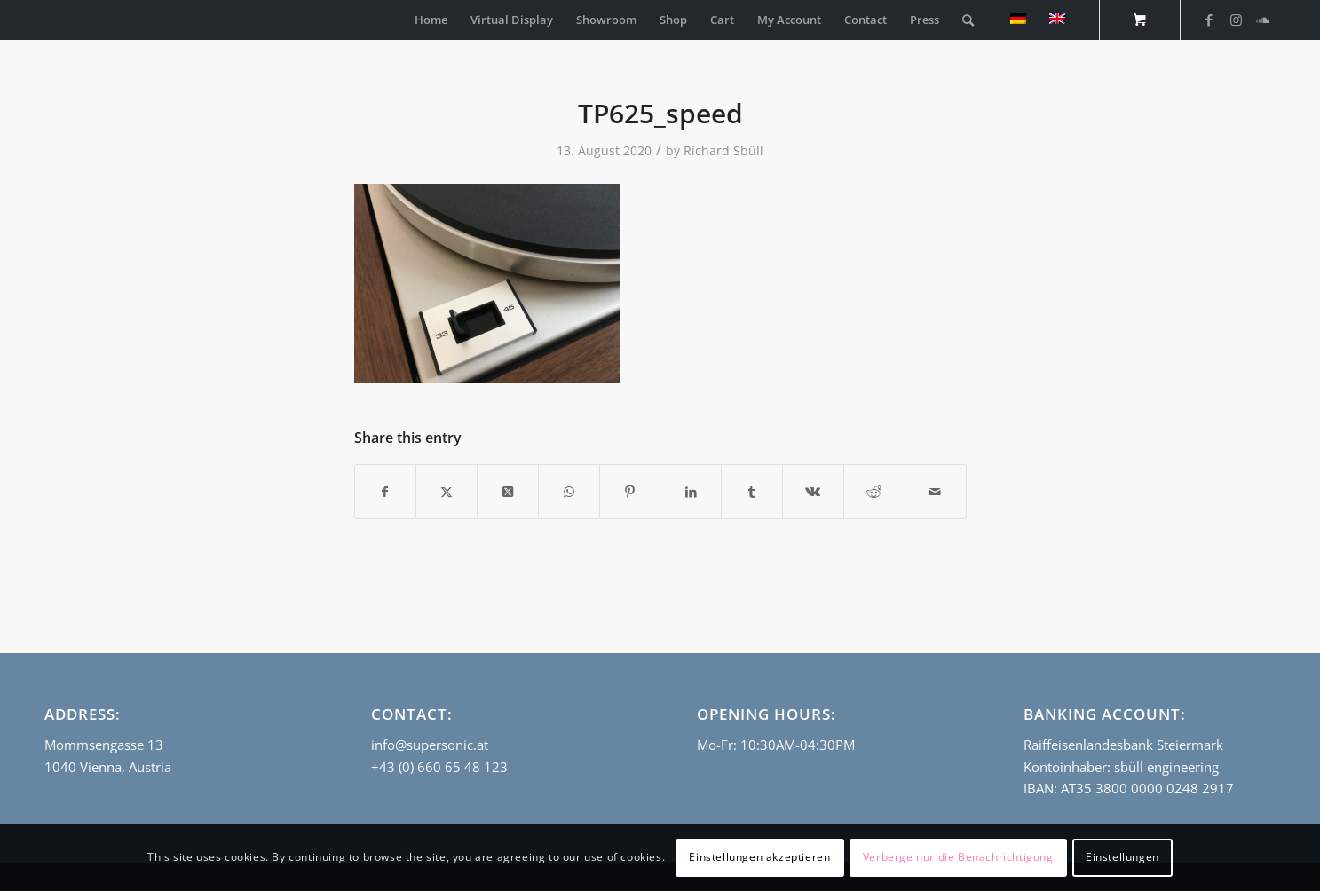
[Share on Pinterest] (630, 491)
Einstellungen (1122, 856)
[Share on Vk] (813, 491)
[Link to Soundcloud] (1262, 19)
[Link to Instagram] (1235, 19)
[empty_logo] (48, 20)
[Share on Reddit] (874, 491)
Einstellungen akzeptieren (759, 856)
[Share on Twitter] (446, 491)
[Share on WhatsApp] (569, 491)
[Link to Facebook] (1209, 19)
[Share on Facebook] (385, 491)
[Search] (968, 20)
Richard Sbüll (723, 150)
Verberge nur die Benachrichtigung (958, 856)
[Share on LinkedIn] (690, 491)
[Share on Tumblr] (752, 491)
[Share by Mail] (935, 491)
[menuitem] (431, 20)
